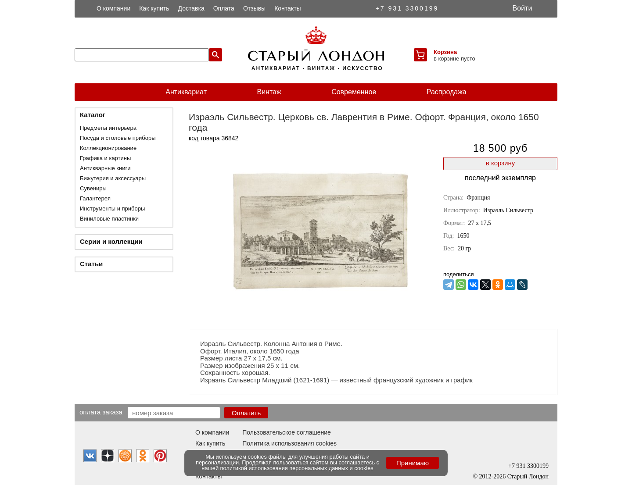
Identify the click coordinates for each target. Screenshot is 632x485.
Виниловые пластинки (109, 218)
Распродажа (447, 92)
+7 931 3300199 (407, 8)
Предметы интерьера (108, 128)
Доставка (191, 8)
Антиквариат (186, 92)
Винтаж (269, 92)
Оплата (223, 8)
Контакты (287, 8)
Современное (353, 92)
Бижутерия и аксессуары (113, 178)
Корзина (445, 52)
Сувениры (93, 188)
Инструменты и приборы (112, 208)
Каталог (92, 114)
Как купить (154, 8)
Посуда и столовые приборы (118, 138)
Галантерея (95, 198)
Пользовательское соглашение (286, 432)
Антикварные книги (105, 168)
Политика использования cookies (289, 443)
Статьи (91, 263)
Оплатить (246, 413)
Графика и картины (105, 158)
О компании (113, 8)
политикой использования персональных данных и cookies (296, 468)
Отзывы (254, 8)
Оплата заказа (100, 411)
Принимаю (412, 463)
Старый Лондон (528, 476)
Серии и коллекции (111, 241)
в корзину (500, 163)
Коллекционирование (108, 148)
